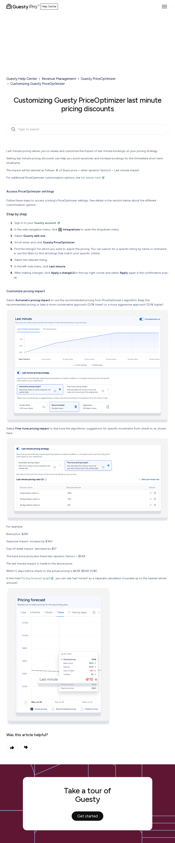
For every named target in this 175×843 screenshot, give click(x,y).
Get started (87, 816)
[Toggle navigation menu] (164, 6)
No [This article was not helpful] (26, 747)
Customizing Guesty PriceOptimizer (37, 84)
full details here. (91, 177)
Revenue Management (59, 79)
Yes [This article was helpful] (12, 747)
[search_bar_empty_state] (87, 129)
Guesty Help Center (21, 79)
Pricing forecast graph (36, 578)
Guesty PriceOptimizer (98, 79)
